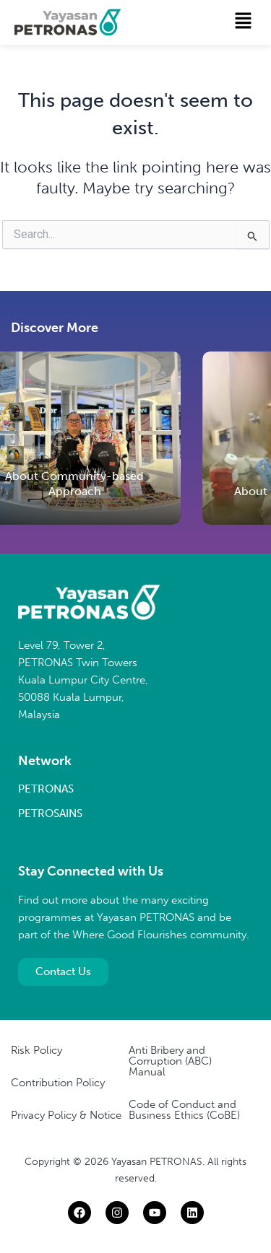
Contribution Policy (58, 1082)
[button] (243, 22)
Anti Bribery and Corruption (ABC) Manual (170, 1061)
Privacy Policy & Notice (66, 1115)
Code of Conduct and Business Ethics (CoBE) (184, 1110)
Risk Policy (36, 1050)
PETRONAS (46, 788)
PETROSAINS (50, 813)
